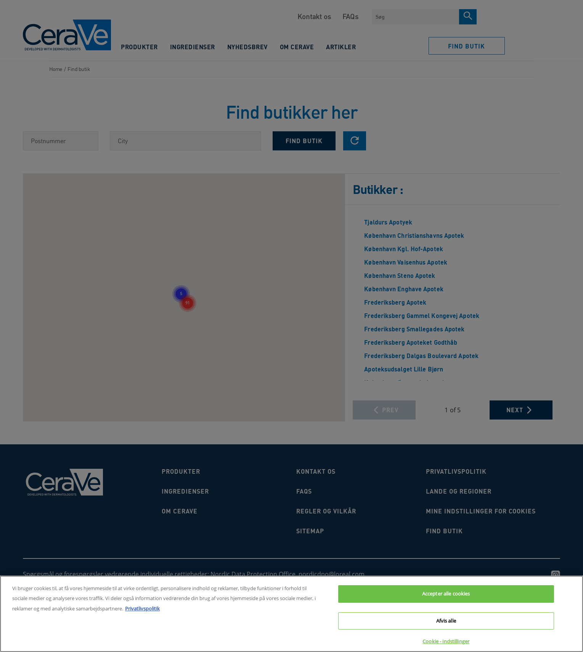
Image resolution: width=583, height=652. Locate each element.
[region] (291, 614)
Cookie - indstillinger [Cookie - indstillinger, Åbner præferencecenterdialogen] (445, 641)
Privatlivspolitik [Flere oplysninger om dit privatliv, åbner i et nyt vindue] (142, 608)
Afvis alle (446, 620)
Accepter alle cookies (446, 593)
